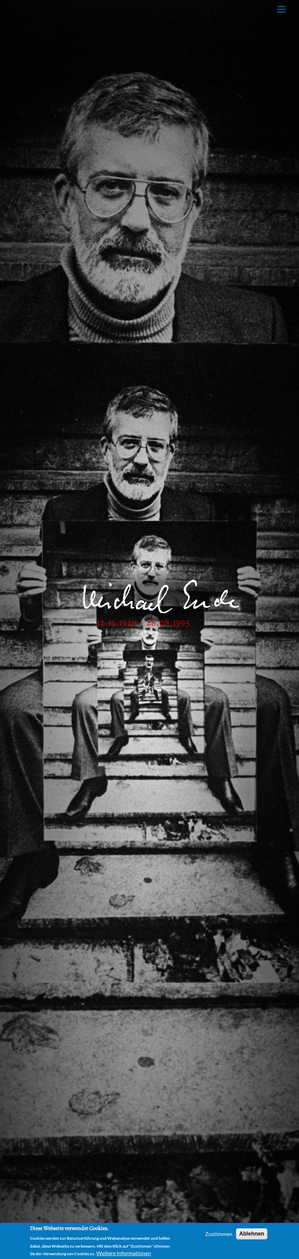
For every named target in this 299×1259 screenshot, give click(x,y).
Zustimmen (218, 1233)
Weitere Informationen (123, 1253)
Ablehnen (251, 1234)
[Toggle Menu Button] (281, 9)
